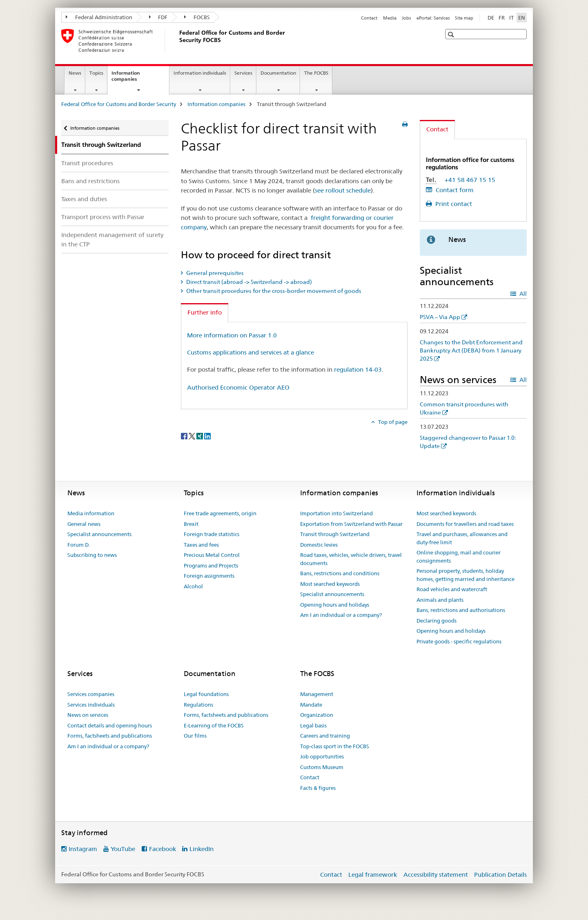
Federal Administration (99, 17)
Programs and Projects (211, 565)
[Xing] (200, 435)
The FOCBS (316, 73)
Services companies (90, 694)
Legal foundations (206, 694)
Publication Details (500, 874)
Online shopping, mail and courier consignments (458, 556)
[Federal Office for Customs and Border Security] (177, 40)
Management (316, 694)
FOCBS (197, 17)
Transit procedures (87, 163)
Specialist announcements (99, 534)
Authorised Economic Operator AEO (238, 387)
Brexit (191, 524)
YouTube (123, 849)
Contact (369, 18)
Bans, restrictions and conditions (339, 573)
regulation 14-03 (358, 369)
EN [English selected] (521, 17)
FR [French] (502, 17)
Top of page (392, 422)
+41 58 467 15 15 (470, 180)
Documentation (278, 73)
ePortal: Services (433, 18)
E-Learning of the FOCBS (214, 725)
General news (83, 524)
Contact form (454, 190)
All (522, 293)
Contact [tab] (437, 129)
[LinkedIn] (207, 435)
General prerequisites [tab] (214, 273)
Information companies (132, 79)
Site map (464, 18)
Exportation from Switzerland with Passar (351, 524)
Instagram (83, 849)
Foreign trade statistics (211, 534)
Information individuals (200, 73)
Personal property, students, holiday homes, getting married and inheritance (465, 575)
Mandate (311, 704)
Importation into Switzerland (336, 513)
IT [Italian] (511, 17)
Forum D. (78, 544)
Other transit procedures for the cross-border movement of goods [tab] (273, 291)
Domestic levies (319, 544)
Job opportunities (322, 756)
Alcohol (193, 586)
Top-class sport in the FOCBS (334, 746)
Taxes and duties (84, 199)
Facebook (162, 849)
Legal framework (372, 874)
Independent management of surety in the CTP (112, 239)
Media (389, 18)
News (75, 73)
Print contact (453, 204)
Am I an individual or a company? (341, 615)
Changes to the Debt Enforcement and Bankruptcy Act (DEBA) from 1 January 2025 (471, 350)
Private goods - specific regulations (458, 641)
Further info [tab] (204, 312)
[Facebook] (185, 435)
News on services (87, 715)
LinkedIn (201, 849)
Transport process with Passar (103, 217)
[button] (451, 34)
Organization (316, 715)
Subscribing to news (92, 555)
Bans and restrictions (90, 181)
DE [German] (491, 17)
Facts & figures (318, 788)
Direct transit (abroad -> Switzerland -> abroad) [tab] (248, 282)
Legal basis (313, 725)
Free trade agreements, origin (220, 513)
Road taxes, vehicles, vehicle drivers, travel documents (351, 559)
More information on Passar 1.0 (232, 335)
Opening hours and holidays (334, 604)
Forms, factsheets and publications (109, 735)
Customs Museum (321, 767)
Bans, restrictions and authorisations (460, 610)
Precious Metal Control (212, 555)
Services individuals (91, 704)
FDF (158, 17)
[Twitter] (192, 435)
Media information (90, 513)
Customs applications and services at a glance (250, 352)
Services (243, 73)
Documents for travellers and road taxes (465, 524)
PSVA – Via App (440, 317)
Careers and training (325, 735)
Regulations (198, 704)
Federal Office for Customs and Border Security (118, 104)
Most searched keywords (330, 584)
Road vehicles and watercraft (451, 589)
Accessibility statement (435, 874)
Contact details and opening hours (109, 725)
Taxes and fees (201, 544)
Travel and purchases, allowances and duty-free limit (462, 538)
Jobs (406, 18)
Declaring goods (436, 620)
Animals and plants (439, 599)
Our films (195, 735)
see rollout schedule (343, 190)
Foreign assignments (209, 575)
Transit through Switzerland (335, 534)
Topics (96, 73)
